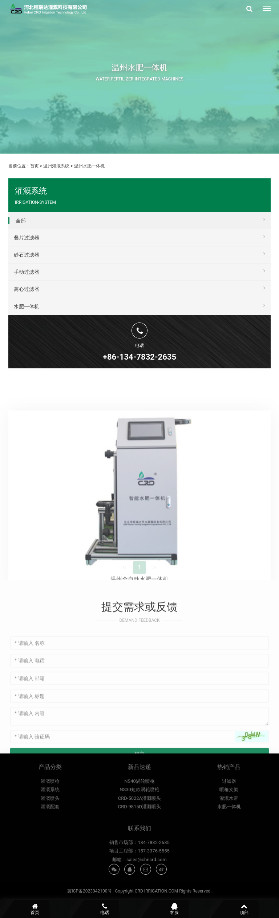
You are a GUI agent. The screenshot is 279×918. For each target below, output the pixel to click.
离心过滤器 (139, 288)
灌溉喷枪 (50, 823)
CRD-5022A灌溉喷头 (139, 840)
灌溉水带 (228, 840)
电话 (105, 909)
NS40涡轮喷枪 (139, 823)
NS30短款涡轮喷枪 (139, 832)
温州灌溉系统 (56, 166)
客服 (174, 909)
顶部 (244, 909)
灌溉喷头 (50, 840)
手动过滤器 (139, 271)
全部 (140, 219)
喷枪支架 (228, 832)
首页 (34, 166)
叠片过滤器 (139, 236)
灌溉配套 (50, 849)
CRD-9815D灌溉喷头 (139, 849)
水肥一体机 (139, 305)
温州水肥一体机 (89, 166)
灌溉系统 (50, 832)
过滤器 (229, 823)
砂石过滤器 (139, 253)
